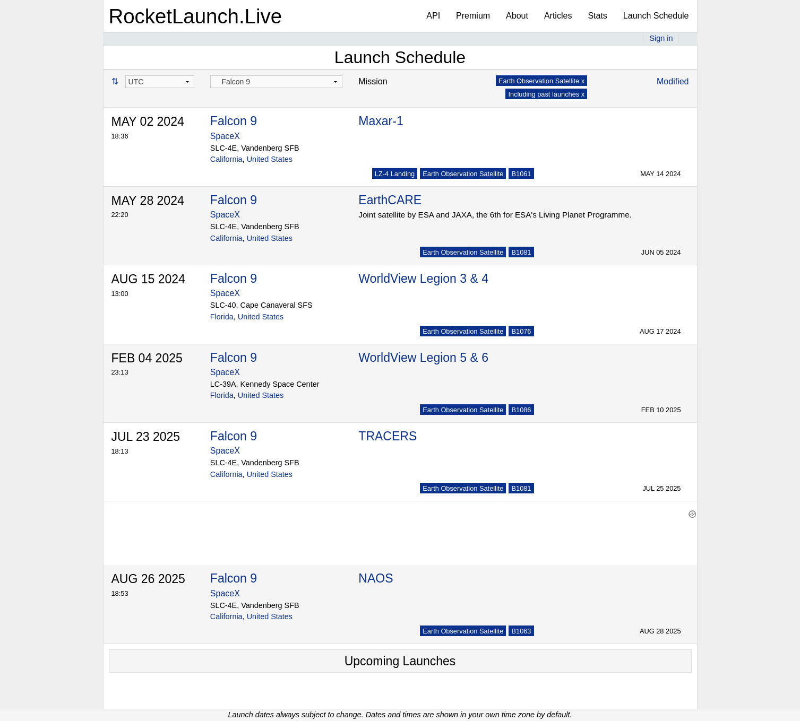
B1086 (521, 410)
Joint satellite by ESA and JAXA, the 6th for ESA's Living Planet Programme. (494, 214)
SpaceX (225, 136)
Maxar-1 (380, 121)
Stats (597, 15)
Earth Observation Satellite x (541, 81)
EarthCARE (389, 200)
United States (270, 159)
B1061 (521, 174)
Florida (222, 316)
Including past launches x (546, 94)
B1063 (521, 631)
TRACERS (387, 436)
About (517, 15)
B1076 (521, 331)
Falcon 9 (233, 121)
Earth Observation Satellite (463, 174)
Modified (673, 81)
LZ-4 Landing (395, 174)
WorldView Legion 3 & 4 (423, 278)
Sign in (661, 38)
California (226, 159)
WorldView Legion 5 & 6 (423, 357)
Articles (558, 15)
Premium (473, 15)
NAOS (375, 578)
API (433, 15)
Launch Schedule (656, 15)
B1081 (521, 252)
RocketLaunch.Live (195, 16)
